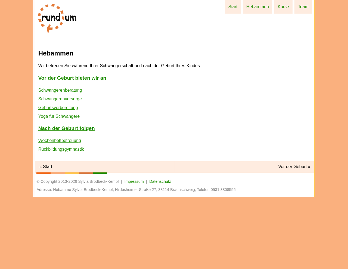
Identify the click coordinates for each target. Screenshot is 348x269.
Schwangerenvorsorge (60, 171)
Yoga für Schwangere (59, 188)
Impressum (134, 254)
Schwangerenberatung (60, 162)
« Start (45, 239)
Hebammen (263, 6)
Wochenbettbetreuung (59, 213)
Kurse (287, 6)
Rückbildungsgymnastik (61, 221)
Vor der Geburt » (294, 239)
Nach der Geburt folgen (66, 200)
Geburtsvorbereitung (58, 180)
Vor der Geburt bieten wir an (72, 150)
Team (304, 6)
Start (241, 6)
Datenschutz (160, 254)
